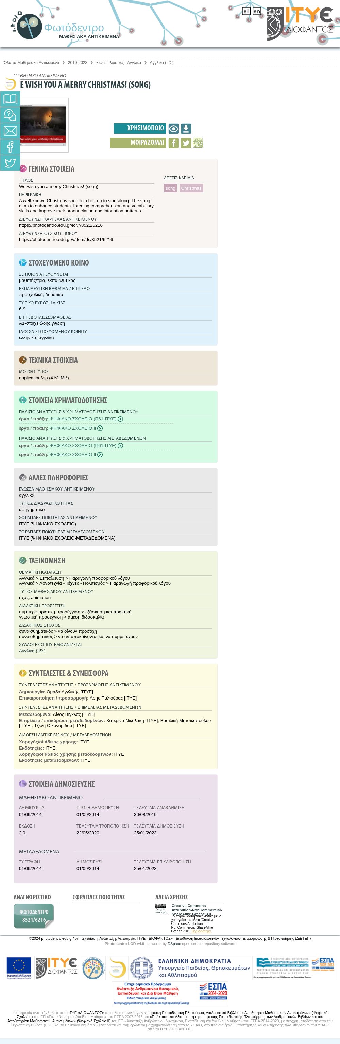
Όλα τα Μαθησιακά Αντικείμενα (31, 62)
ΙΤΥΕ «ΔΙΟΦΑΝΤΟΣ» (86, 1013)
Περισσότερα (201, 931)
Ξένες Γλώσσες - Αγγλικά (118, 62)
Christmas (191, 188)
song (170, 188)
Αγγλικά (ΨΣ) (162, 62)
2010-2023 (77, 62)
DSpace (174, 944)
